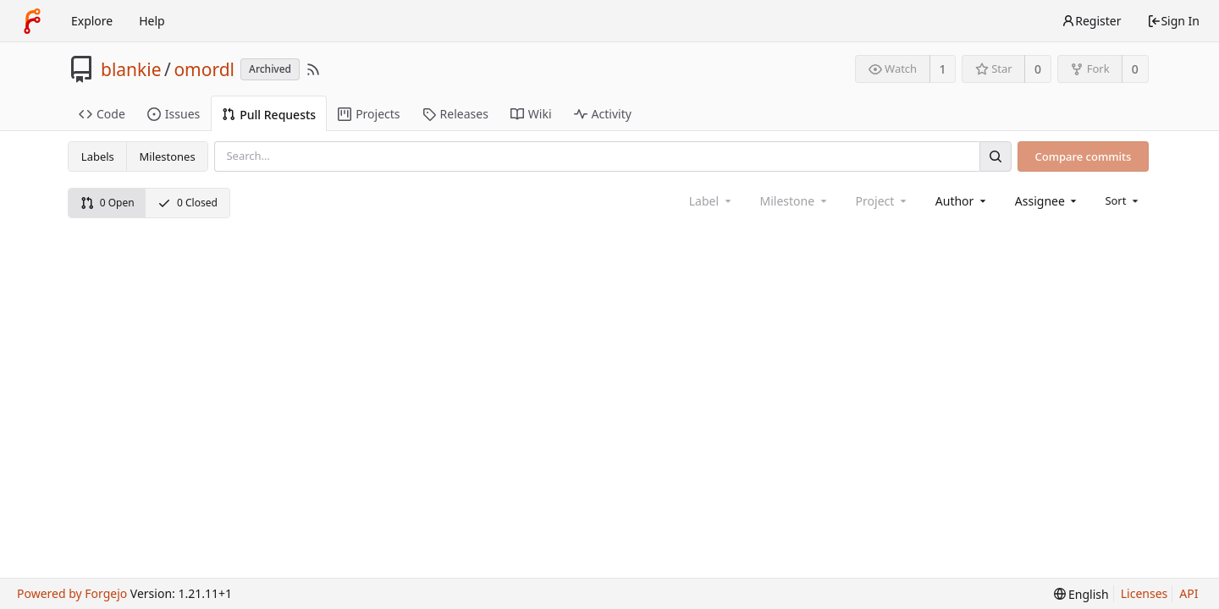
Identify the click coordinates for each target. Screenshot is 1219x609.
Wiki (531, 114)
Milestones (168, 156)
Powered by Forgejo (72, 593)
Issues (173, 114)
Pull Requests (269, 115)
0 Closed (187, 202)
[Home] (32, 21)
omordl (204, 69)
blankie (131, 69)
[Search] (995, 156)
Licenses (1144, 593)
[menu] (1123, 200)
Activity (603, 114)
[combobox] (962, 201)
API (1188, 593)
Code (102, 114)
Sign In (1173, 21)
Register (1091, 21)
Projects (369, 114)
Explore (92, 21)
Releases (455, 114)
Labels (97, 156)
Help (152, 21)
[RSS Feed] (313, 69)
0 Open (107, 202)
